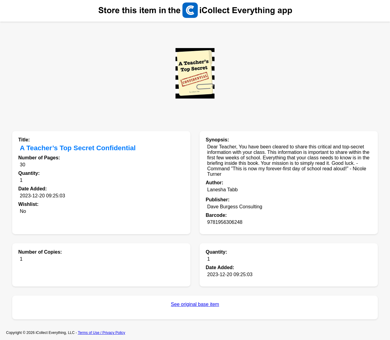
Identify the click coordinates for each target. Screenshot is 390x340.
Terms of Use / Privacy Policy (101, 333)
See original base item (195, 304)
